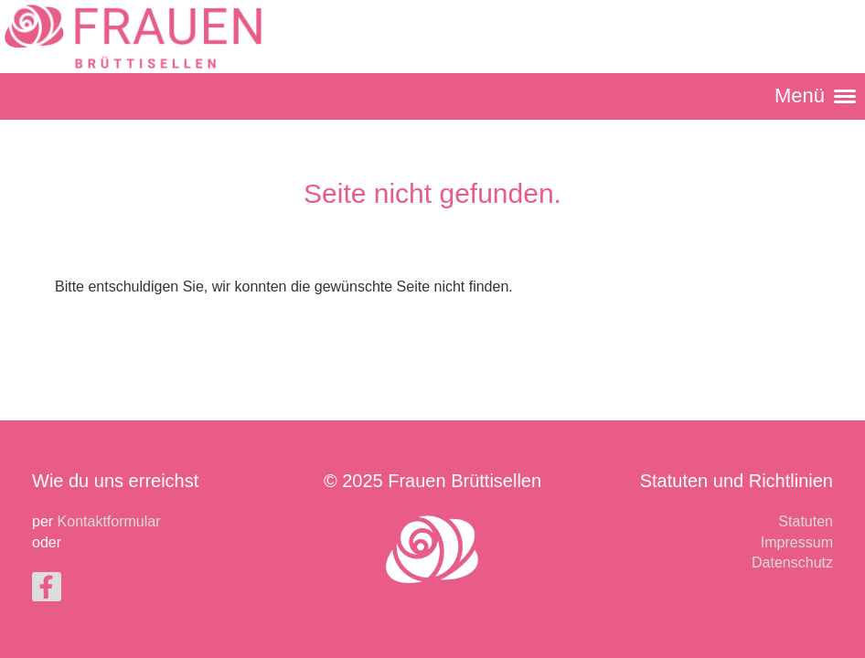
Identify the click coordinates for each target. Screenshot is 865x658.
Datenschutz (792, 562)
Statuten (805, 521)
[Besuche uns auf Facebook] (46, 591)
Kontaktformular (109, 521)
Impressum (797, 542)
